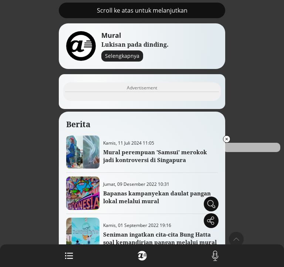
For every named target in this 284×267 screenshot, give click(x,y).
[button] (236, 239)
